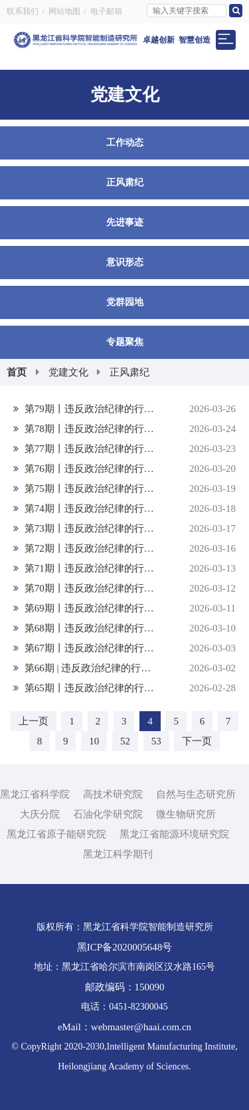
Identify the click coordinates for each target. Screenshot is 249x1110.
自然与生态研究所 (196, 794)
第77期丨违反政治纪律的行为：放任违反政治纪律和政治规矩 (124, 449)
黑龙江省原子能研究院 (56, 834)
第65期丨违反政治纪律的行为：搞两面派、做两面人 (124, 688)
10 (94, 741)
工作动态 (124, 143)
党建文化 (68, 372)
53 (156, 741)
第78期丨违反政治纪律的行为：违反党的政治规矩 (124, 429)
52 (125, 741)
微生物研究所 (186, 814)
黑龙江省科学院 (35, 794)
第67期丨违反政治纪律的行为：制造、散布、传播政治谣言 (124, 648)
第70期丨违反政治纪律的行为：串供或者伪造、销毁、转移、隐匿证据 (124, 588)
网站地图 (64, 11)
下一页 (197, 741)
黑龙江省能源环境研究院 (174, 834)
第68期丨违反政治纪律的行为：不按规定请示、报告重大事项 (124, 628)
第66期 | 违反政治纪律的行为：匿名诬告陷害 (124, 668)
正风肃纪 (124, 182)
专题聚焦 (124, 342)
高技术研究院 (113, 794)
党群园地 (124, 302)
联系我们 (23, 11)
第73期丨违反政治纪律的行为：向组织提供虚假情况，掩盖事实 (124, 528)
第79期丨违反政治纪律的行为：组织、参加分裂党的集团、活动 (124, 409)
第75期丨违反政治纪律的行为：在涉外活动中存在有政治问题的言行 (124, 489)
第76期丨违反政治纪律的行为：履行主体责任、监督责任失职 (124, 469)
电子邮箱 (106, 11)
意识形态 (124, 262)
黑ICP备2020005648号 (124, 947)
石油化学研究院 (108, 814)
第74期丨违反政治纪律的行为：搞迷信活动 (124, 508)
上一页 (33, 721)
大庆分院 (40, 814)
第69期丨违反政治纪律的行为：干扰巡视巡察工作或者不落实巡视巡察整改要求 (124, 608)
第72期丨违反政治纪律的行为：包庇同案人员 (124, 548)
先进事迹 (124, 222)
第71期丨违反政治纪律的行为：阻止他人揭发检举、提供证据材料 (124, 568)
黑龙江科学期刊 (118, 854)
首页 (17, 372)
